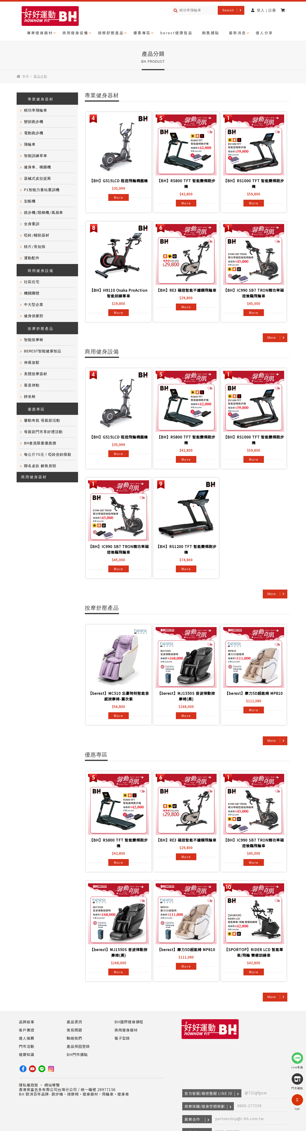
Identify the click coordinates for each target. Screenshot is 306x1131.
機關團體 (32, 293)
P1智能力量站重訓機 (42, 190)
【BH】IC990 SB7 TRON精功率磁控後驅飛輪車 (253, 293)
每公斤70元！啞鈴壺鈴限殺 (47, 454)
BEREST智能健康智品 (42, 351)
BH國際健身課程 (128, 1021)
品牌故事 (26, 1021)
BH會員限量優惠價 (40, 443)
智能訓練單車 (35, 156)
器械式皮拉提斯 (37, 178)
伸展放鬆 (32, 362)
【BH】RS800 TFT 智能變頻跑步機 (186, 183)
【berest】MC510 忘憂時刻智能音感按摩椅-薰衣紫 (118, 696)
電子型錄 (122, 1038)
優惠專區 (142, 32)
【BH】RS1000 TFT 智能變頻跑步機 (253, 183)
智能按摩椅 (33, 340)
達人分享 (264, 32)
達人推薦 (26, 1038)
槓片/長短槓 (35, 246)
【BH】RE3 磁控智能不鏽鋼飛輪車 (186, 290)
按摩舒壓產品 (111, 32)
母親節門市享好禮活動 (43, 432)
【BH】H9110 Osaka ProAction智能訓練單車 (118, 293)
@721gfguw (256, 1092)
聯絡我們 (74, 1038)
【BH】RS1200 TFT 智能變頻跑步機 (186, 549)
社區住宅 (32, 282)
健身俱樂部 (33, 316)
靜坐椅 (30, 396)
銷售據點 (210, 32)
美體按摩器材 (35, 374)
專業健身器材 (40, 32)
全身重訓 (32, 224)
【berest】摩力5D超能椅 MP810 (254, 693)
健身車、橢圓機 (37, 167)
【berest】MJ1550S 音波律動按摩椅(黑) (186, 696)
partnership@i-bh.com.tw (239, 1118)
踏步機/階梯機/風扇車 (43, 212)
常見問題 (74, 1030)
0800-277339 (249, 1105)
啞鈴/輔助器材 (36, 235)
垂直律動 (32, 385)
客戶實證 (26, 1030)
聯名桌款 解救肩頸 (40, 466)
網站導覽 (52, 1085)
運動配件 (32, 258)
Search (228, 10)
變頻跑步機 (33, 122)
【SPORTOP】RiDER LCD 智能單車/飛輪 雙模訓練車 (253, 952)
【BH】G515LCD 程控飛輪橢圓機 (118, 180)
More (118, 197)
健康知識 (26, 1054)
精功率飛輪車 (35, 110)
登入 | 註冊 (263, 10)
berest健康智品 (176, 32)
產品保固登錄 (78, 1046)
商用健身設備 (75, 32)
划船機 (30, 201)
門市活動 (26, 1046)
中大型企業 (33, 304)
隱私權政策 (28, 1085)
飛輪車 (30, 144)
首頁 (25, 76)
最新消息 (237, 32)
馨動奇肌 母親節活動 (42, 420)
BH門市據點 (77, 1054)
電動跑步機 (33, 133)
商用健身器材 (34, 477)
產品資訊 (74, 1021)
